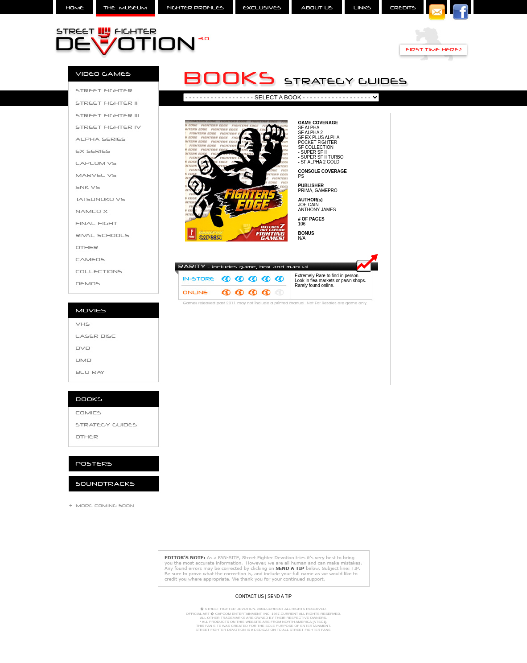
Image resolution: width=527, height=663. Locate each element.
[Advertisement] (436, 251)
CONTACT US (249, 596)
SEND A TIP (280, 596)
